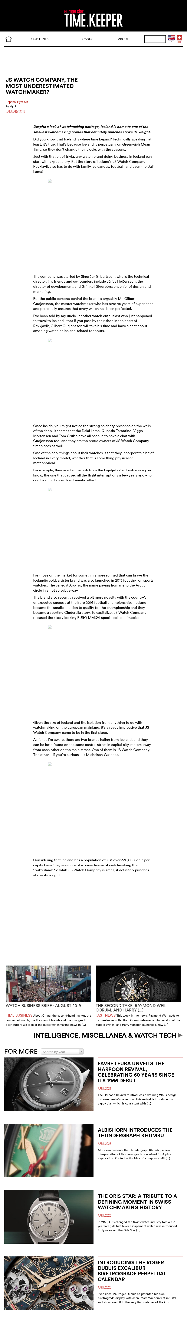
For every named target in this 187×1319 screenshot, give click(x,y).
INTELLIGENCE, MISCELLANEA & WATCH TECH (108, 1035)
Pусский (22, 102)
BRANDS (87, 39)
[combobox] (62, 1051)
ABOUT (124, 39)
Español (11, 102)
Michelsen (94, 754)
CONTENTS (41, 39)
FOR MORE (20, 1051)
